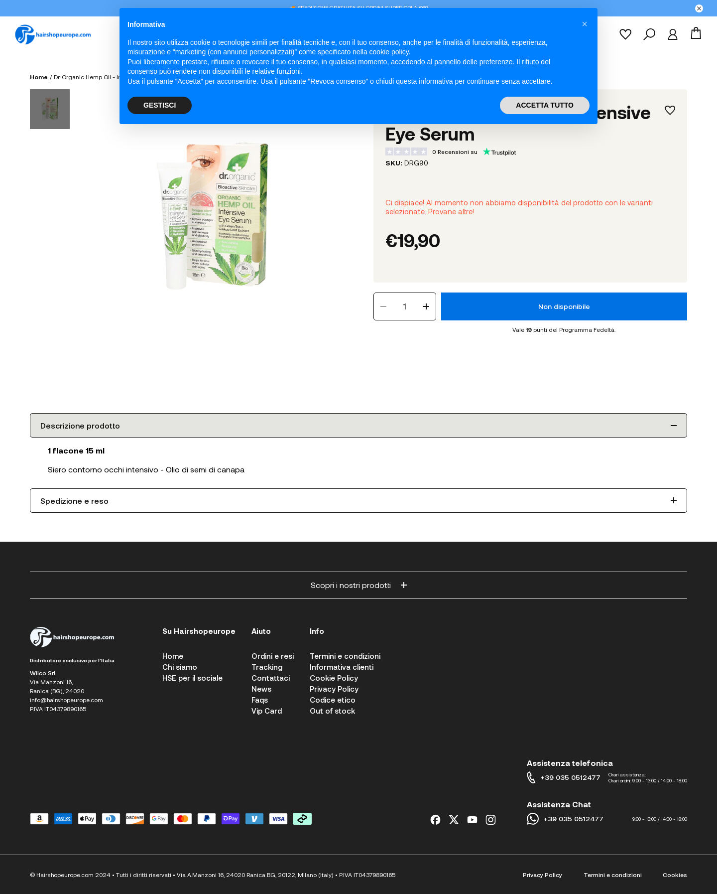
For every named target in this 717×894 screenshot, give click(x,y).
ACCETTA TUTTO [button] (545, 105)
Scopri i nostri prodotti (359, 585)
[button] (585, 24)
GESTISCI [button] (159, 105)
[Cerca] (649, 34)
